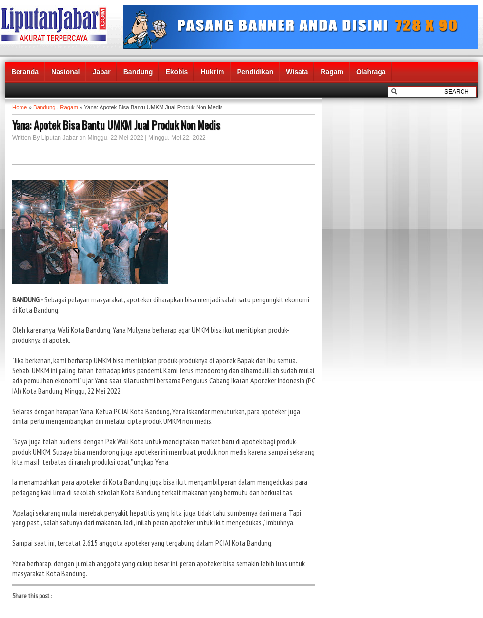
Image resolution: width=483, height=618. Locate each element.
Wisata (297, 72)
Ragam (332, 72)
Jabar (101, 72)
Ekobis (176, 72)
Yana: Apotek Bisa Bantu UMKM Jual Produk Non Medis (116, 125)
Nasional (65, 72)
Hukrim (212, 72)
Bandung (138, 72)
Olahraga (371, 72)
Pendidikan (255, 72)
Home (19, 107)
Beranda (25, 72)
